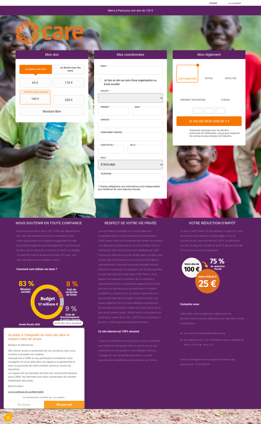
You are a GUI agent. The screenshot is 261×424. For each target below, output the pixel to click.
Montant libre (40, 111)
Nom (138, 107)
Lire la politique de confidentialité (26, 391)
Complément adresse (111, 132)
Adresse (105, 120)
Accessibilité (234, 3)
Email (104, 66)
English (213, 2)
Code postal (107, 145)
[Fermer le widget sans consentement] (68, 323)
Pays (104, 158)
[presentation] (36, 69)
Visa (209, 110)
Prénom (105, 107)
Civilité (105, 91)
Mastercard (197, 110)
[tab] (35, 69)
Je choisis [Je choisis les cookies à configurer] (23, 404)
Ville (133, 145)
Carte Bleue (220, 110)
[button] (8, 417)
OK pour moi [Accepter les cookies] (64, 404)
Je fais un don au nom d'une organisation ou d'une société (130, 82)
